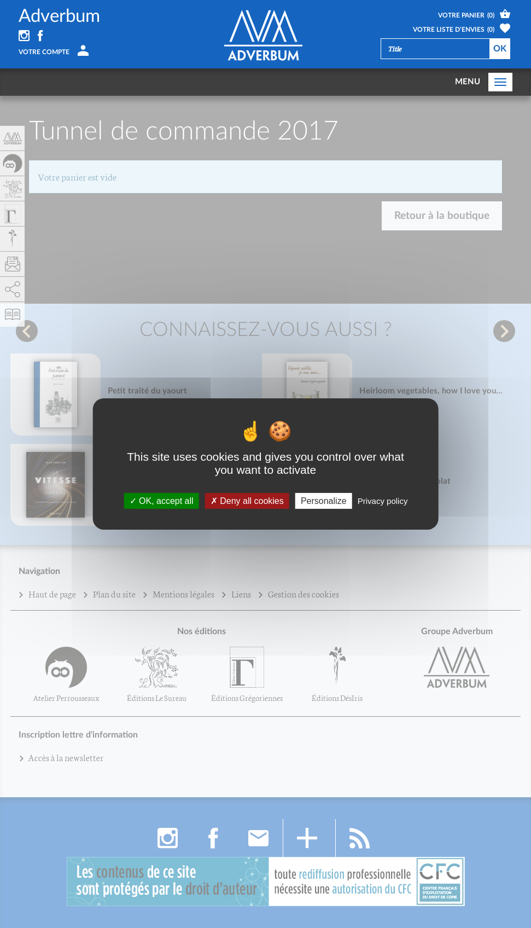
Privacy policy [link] (383, 501)
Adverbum (59, 16)
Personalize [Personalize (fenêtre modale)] (324, 501)
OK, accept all (162, 501)
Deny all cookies (247, 501)
